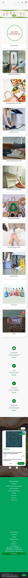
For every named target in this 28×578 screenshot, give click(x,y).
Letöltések (14, 483)
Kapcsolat (13, 497)
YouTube (14, 553)
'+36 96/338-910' (14, 546)
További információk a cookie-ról (12, 576)
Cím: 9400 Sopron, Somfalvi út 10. (14, 551)
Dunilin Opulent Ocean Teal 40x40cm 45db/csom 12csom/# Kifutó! (12, 453)
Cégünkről (14, 495)
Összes (23, 428)
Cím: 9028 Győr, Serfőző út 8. (14, 549)
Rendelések (14, 534)
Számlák (14, 536)
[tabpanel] (14, 14)
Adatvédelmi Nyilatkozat (14, 490)
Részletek (14, 357)
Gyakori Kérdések (14, 488)
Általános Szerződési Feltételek (14, 486)
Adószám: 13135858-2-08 (14, 547)
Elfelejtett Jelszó (14, 539)
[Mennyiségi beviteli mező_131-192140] (9, 463)
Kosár (14, 541)
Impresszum (14, 500)
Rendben (24, 575)
